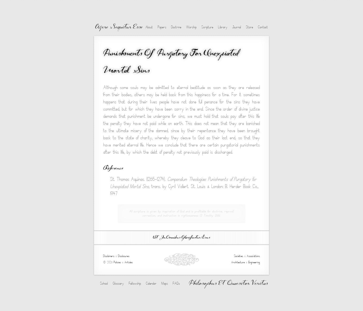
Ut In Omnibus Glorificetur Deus (181, 237)
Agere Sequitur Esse (119, 27)
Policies (117, 262)
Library (222, 27)
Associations (253, 256)
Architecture (238, 262)
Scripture (207, 27)
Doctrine (176, 27)
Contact (263, 27)
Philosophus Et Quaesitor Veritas (228, 283)
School (104, 283)
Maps (164, 283)
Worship (191, 27)
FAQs (176, 283)
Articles (129, 262)
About (149, 27)
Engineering (254, 262)
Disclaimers (108, 256)
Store (249, 27)
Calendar (151, 283)
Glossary (118, 283)
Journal (236, 27)
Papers (162, 27)
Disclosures (123, 256)
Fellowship (135, 283)
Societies (238, 256)
